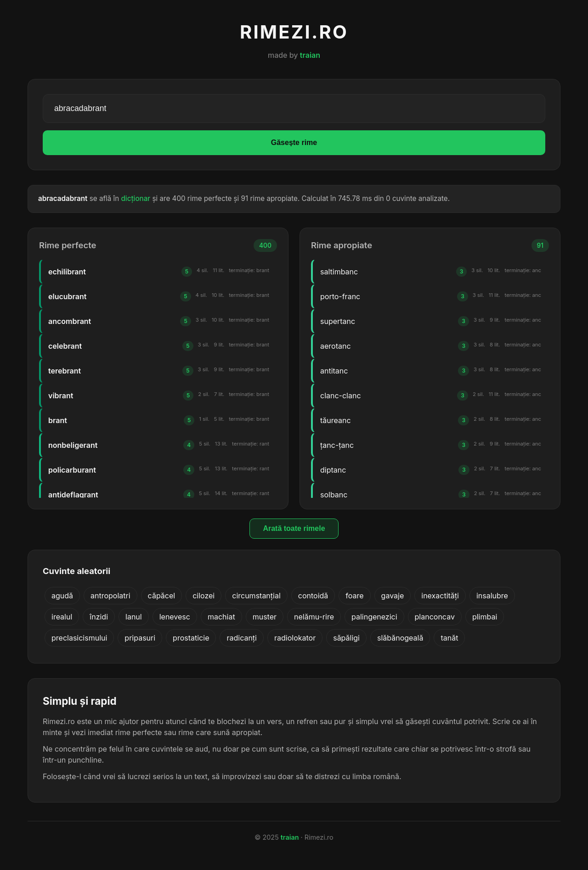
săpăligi (346, 637)
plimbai (484, 616)
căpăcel (161, 595)
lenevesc (174, 616)
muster (265, 616)
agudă (62, 595)
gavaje (392, 595)
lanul (133, 616)
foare (354, 595)
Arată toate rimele (294, 528)
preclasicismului (79, 637)
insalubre (492, 595)
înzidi (99, 616)
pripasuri (139, 637)
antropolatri (110, 595)
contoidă (313, 595)
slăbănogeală (400, 637)
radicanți (241, 637)
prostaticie (191, 637)
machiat (221, 616)
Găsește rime (294, 142)
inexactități (440, 595)
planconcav (435, 616)
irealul (61, 616)
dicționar (135, 198)
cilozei (203, 595)
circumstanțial (256, 595)
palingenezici (374, 616)
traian (310, 55)
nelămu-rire (314, 616)
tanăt (449, 637)
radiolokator (295, 637)
